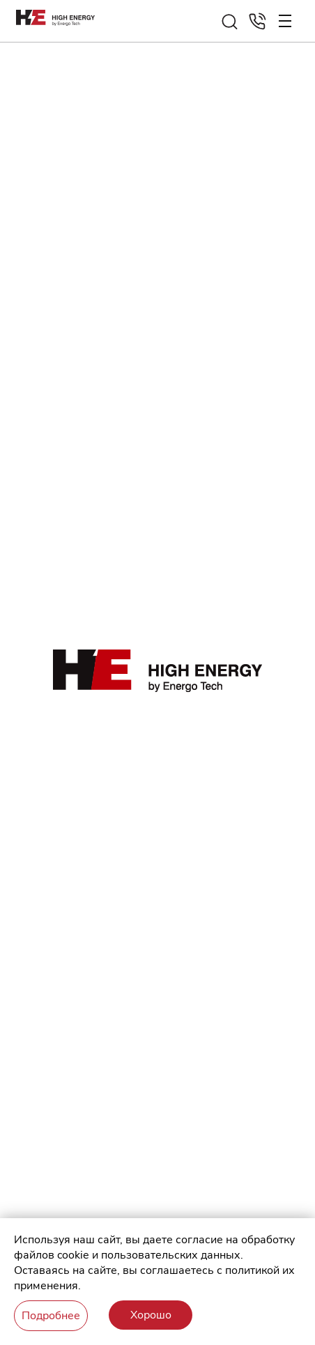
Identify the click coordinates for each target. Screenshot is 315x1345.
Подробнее (51, 1315)
